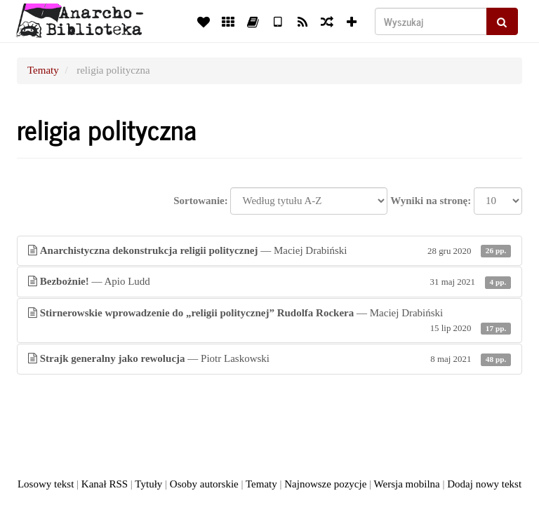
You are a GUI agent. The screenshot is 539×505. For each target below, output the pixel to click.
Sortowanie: (200, 200)
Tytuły (148, 484)
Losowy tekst (46, 484)
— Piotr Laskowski (269, 358)
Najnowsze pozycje (325, 484)
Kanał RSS (104, 484)
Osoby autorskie (204, 484)
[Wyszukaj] (431, 21)
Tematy (43, 70)
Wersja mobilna (407, 484)
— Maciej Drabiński (269, 250)
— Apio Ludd (269, 281)
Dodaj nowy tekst (484, 484)
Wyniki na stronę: (430, 200)
